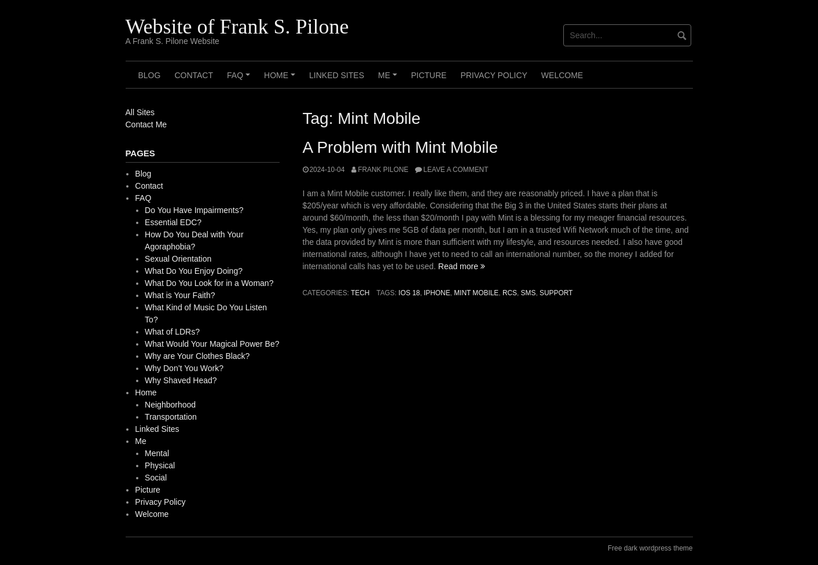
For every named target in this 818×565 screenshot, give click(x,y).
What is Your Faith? (180, 295)
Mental (157, 453)
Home (281, 79)
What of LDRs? (172, 331)
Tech (360, 293)
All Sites (140, 112)
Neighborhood (170, 404)
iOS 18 (409, 293)
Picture (428, 75)
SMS (528, 293)
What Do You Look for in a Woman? (209, 283)
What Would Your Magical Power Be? (212, 343)
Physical (160, 465)
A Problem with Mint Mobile (400, 147)
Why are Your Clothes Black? (197, 356)
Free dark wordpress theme (650, 548)
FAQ (240, 79)
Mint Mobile (476, 293)
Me (389, 79)
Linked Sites (336, 75)
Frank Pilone (383, 170)
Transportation (171, 416)
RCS (509, 293)
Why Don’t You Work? (184, 368)
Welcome (562, 75)
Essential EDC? (173, 222)
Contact (193, 75)
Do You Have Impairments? (194, 210)
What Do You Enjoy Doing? (194, 271)
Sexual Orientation (178, 258)
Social (156, 477)
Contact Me (146, 124)
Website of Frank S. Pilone (237, 26)
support (556, 293)
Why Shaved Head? (181, 380)
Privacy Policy (493, 75)
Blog (149, 75)
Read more (461, 266)
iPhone (437, 293)
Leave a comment (455, 170)
